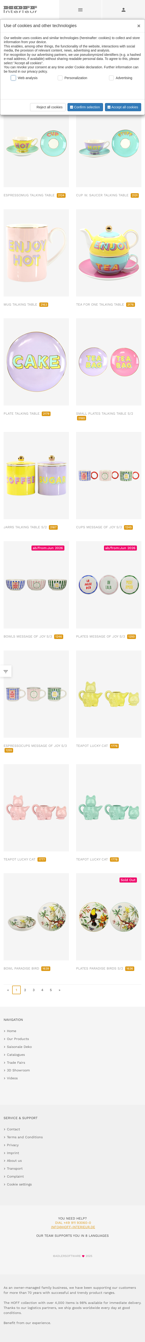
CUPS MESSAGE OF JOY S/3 (104, 527)
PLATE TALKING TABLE (27, 413)
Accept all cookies (122, 107)
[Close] (137, 24)
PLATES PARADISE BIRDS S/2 (105, 968)
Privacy (13, 1145)
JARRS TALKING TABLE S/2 (31, 527)
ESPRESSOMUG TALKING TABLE (35, 195)
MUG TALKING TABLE (26, 304)
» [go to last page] (59, 990)
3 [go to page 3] (34, 990)
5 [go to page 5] (51, 990)
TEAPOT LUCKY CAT (97, 746)
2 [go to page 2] (25, 990)
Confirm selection (84, 107)
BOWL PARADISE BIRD (27, 968)
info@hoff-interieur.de (73, 1227)
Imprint (13, 1153)
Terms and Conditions (25, 1137)
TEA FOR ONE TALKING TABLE (105, 304)
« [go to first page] (8, 990)
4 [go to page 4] (42, 990)
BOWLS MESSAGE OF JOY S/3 (33, 636)
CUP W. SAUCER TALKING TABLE (107, 195)
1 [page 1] (16, 990)
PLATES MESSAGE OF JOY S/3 (106, 636)
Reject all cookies (47, 107)
